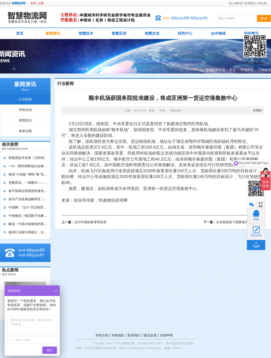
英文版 (262, 3)
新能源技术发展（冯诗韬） (27, 158)
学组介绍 (102, 335)
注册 (41, 3)
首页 (19, 33)
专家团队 (118, 335)
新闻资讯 (246, 70)
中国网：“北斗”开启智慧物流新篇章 (28, 207)
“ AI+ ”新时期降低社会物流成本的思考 (28, 166)
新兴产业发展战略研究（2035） (28, 199)
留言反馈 (150, 335)
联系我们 (134, 335)
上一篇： (84, 222)
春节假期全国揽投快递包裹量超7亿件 (28, 191)
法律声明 (166, 335)
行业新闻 (264, 70)
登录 (33, 3)
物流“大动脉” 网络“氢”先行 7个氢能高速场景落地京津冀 (28, 174)
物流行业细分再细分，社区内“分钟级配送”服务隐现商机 (28, 232)
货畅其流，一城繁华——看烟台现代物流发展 (28, 182)
